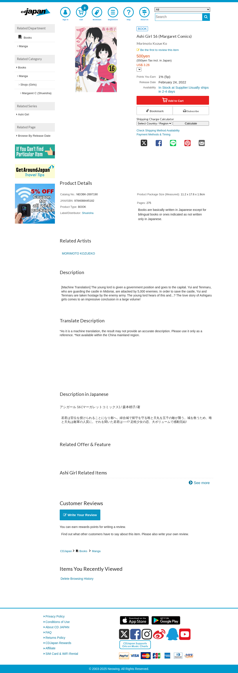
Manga (96, 551)
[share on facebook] (158, 142)
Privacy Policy (55, 616)
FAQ (48, 632)
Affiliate (50, 648)
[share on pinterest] (187, 142)
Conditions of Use (57, 622)
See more (202, 483)
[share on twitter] (144, 142)
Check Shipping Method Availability (158, 130)
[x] (124, 634)
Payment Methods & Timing (153, 134)
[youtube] (185, 634)
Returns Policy (55, 637)
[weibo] (159, 634)
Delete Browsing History (77, 578)
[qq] (172, 634)
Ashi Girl (23, 114)
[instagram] (147, 634)
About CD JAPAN (57, 627)
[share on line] (173, 142)
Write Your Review (80, 515)
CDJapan (66, 551)
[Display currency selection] (139, 69)
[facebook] (135, 634)
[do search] (206, 17)
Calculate (191, 123)
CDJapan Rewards (58, 643)
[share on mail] (202, 142)
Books (83, 551)
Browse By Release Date (34, 135)
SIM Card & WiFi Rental (61, 653)
